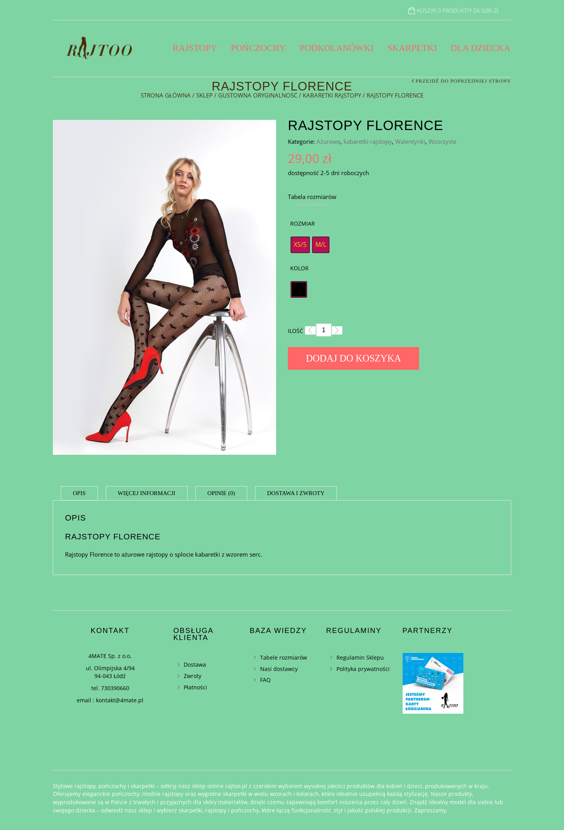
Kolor (299, 268)
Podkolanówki (337, 48)
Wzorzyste (442, 141)
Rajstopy (195, 48)
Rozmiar (302, 223)
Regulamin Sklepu (360, 657)
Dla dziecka (480, 48)
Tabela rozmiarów (312, 197)
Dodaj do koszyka (353, 358)
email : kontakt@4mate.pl (110, 700)
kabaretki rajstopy (332, 95)
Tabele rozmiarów (283, 657)
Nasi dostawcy (279, 669)
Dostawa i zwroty (296, 493)
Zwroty (192, 676)
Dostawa (195, 664)
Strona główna (166, 95)
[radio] (300, 245)
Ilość (295, 331)
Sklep (204, 95)
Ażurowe (328, 141)
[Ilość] (323, 330)
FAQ (265, 680)
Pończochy (258, 48)
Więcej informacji (146, 493)
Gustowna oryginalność (257, 95)
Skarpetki (412, 48)
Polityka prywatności (363, 669)
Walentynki (410, 141)
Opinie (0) (221, 493)
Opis (79, 493)
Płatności (195, 687)
